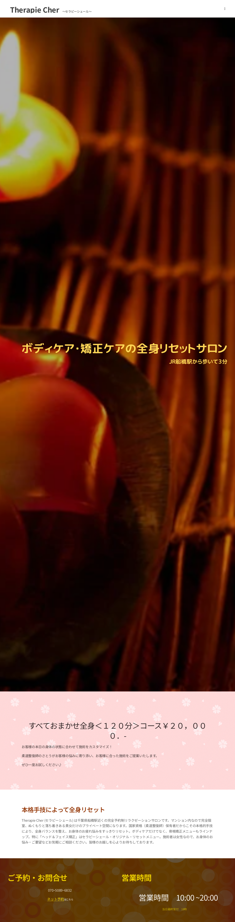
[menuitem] (187, 8)
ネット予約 (55, 898)
